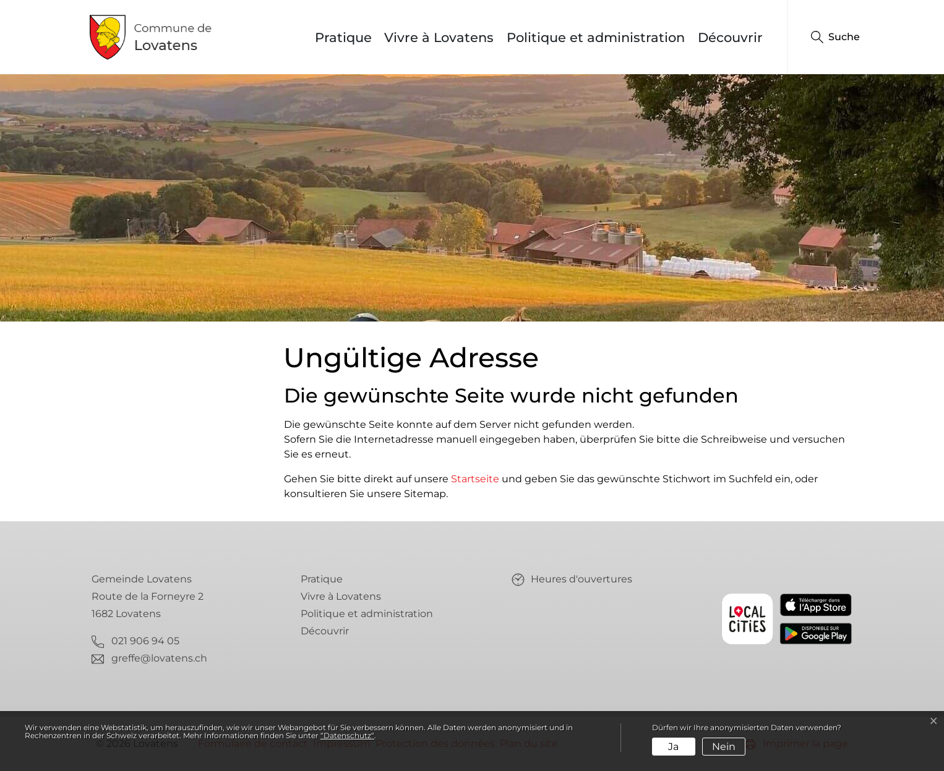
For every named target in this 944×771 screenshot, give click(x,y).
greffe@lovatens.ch (159, 658)
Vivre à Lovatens (439, 37)
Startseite (475, 479)
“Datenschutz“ (347, 735)
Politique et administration (596, 37)
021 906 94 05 (145, 641)
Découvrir (730, 37)
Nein (724, 746)
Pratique (343, 37)
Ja (673, 746)
